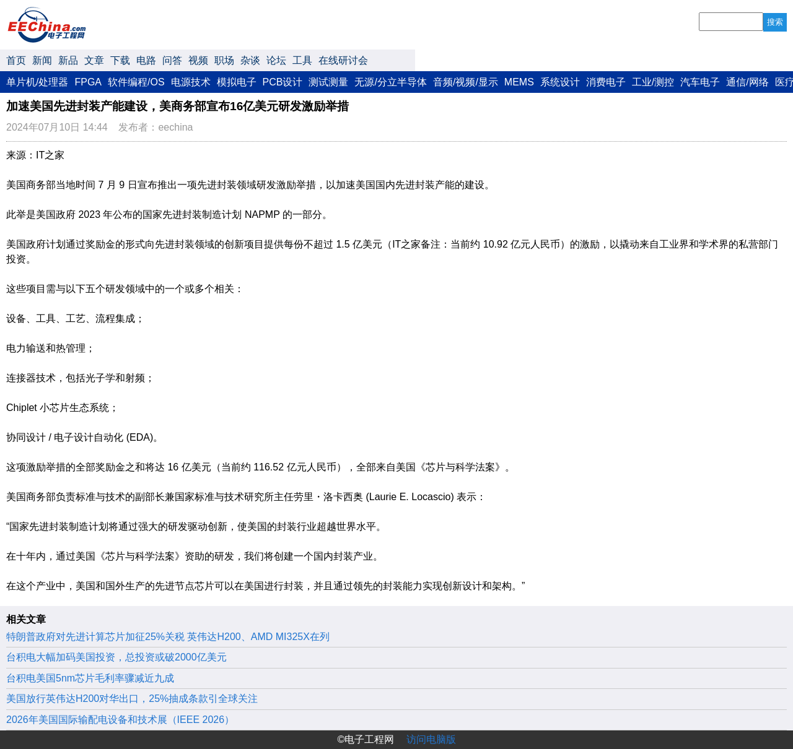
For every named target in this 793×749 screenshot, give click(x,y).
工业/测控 (653, 82)
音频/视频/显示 (465, 82)
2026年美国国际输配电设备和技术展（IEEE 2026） (120, 719)
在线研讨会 (343, 60)
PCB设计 (283, 82)
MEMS (519, 82)
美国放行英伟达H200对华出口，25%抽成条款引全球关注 (132, 698)
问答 (172, 60)
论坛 (276, 60)
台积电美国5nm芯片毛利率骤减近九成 (90, 678)
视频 (198, 60)
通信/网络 (747, 82)
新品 (68, 60)
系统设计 (560, 82)
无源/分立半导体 (390, 82)
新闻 (42, 60)
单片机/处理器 (37, 82)
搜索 (775, 22)
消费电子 (606, 82)
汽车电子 (700, 82)
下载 (120, 60)
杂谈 (250, 60)
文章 (94, 60)
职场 (224, 60)
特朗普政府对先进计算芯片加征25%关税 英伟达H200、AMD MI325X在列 (168, 636)
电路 (146, 60)
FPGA (88, 82)
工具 (302, 60)
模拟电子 (236, 82)
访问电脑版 (431, 739)
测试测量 (328, 82)
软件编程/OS (136, 82)
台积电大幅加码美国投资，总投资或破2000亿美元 (116, 657)
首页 (16, 60)
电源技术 (191, 82)
